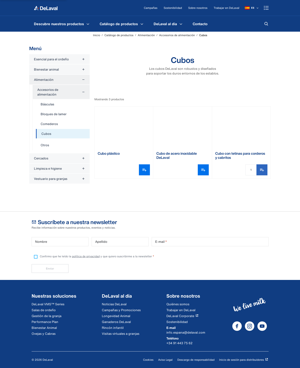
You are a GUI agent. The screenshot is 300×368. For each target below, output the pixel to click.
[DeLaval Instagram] (249, 326)
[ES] (252, 8)
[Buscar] (266, 24)
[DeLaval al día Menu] (181, 24)
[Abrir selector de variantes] (144, 169)
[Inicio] (45, 8)
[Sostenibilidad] (172, 8)
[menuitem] (62, 24)
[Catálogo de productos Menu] (142, 24)
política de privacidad (86, 256)
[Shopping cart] (266, 8)
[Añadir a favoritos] (261, 169)
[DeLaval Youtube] (262, 326)
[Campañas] (150, 8)
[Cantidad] (251, 170)
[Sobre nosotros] (198, 8)
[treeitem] (63, 134)
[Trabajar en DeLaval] (227, 8)
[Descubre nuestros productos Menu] (88, 24)
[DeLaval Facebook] (237, 326)
